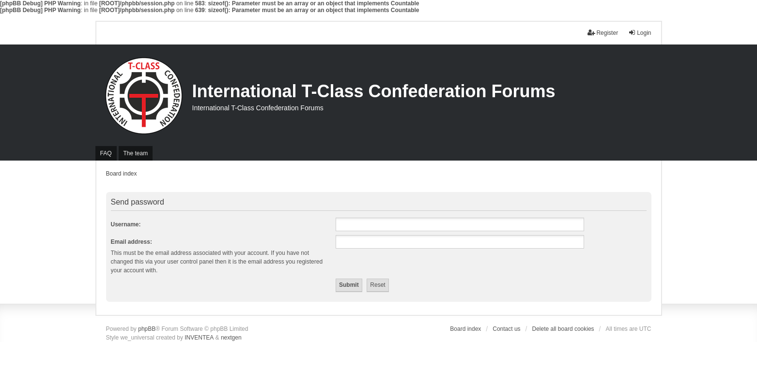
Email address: (131, 241)
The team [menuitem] (136, 153)
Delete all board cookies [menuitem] (563, 329)
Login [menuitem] (639, 32)
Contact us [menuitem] (506, 329)
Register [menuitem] (602, 32)
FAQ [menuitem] (106, 153)
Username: (126, 224)
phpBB (146, 329)
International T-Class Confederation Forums (374, 91)
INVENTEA (199, 337)
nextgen (231, 337)
